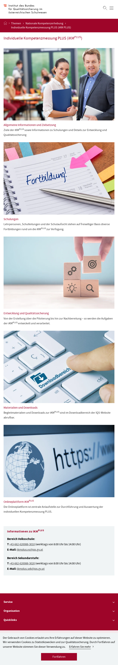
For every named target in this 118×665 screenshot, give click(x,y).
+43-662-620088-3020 (22, 564)
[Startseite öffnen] (5, 25)
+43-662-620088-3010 (22, 544)
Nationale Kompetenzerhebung (44, 24)
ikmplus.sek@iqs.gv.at (31, 569)
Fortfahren (59, 658)
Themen (16, 24)
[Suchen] (105, 7)
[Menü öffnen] (111, 8)
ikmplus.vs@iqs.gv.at (30, 550)
